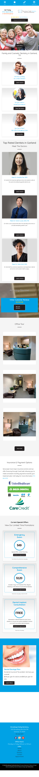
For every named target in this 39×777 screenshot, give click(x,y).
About (19, 750)
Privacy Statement (24, 765)
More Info (19, 134)
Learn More (19, 45)
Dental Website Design (20, 766)
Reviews (19, 752)
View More (19, 448)
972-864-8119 (7, 12)
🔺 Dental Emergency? (7, 13)
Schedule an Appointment (19, 555)
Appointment (19, 756)
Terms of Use (33, 765)
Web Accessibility (10, 766)
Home (19, 748)
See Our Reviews (18, 307)
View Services (19, 108)
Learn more (19, 82)
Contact (19, 754)
